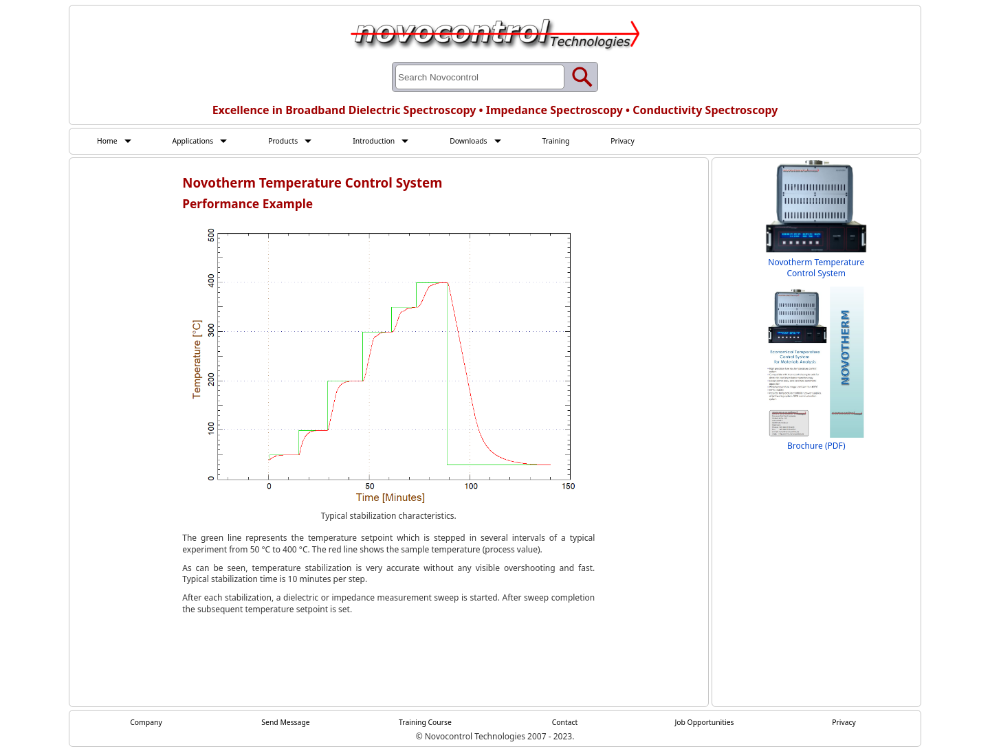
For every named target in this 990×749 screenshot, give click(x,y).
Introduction (391, 140)
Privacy (655, 140)
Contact (565, 723)
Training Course (425, 723)
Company (146, 723)
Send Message (286, 723)
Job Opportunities (704, 723)
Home (108, 140)
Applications (199, 140)
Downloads (492, 140)
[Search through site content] (479, 77)
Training (584, 140)
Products (295, 140)
